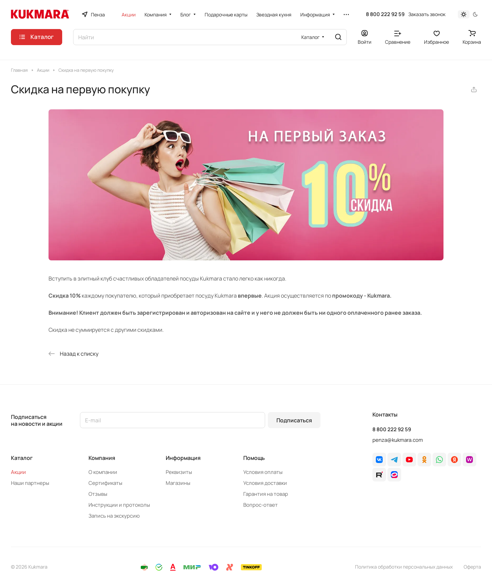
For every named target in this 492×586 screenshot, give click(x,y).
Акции (18, 472)
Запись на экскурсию (114, 515)
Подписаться (294, 420)
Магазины (178, 483)
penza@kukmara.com (397, 440)
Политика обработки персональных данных (404, 566)
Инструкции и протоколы (119, 504)
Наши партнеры (30, 483)
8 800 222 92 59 (385, 14)
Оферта (472, 566)
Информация (183, 458)
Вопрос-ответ (260, 504)
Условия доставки (265, 483)
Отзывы (97, 494)
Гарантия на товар (265, 494)
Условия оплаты (263, 472)
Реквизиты (179, 472)
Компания (101, 458)
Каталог (22, 458)
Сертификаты (105, 483)
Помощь (254, 458)
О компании (102, 472)
